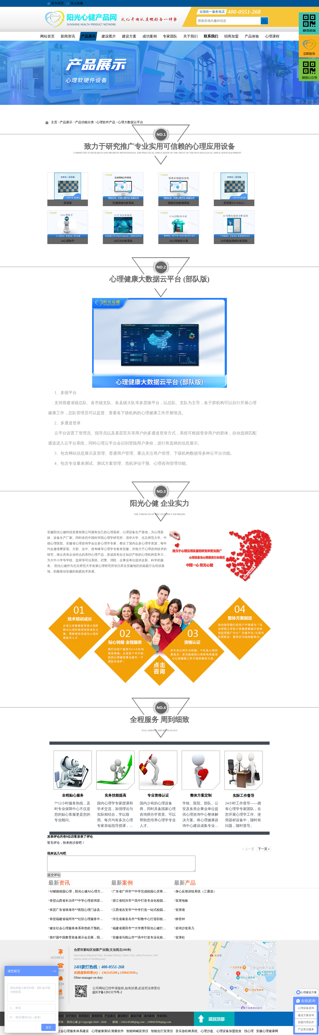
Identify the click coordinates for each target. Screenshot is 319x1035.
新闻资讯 (68, 36)
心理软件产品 (105, 122)
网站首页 (47, 36)
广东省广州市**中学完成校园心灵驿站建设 (141, 891)
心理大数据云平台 (130, 122)
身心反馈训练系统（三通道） (195, 891)
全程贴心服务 (73, 795)
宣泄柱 (180, 937)
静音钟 (180, 919)
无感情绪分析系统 (123, 203)
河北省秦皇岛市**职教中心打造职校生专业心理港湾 (141, 919)
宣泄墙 (68, 203)
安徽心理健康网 (267, 1031)
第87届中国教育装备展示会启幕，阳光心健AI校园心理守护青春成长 (78, 937)
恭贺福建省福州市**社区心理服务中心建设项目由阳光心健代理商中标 (78, 919)
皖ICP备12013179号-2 (107, 992)
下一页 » (264, 849)
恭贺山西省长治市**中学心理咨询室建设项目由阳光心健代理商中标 (78, 900)
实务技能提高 (115, 795)
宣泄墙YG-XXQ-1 (234, 203)
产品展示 (88, 36)
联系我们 (211, 36)
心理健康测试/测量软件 (107, 1031)
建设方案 (129, 36)
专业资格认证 (158, 795)
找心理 (249, 1031)
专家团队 (170, 36)
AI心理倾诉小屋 (178, 240)
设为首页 (57, 3)
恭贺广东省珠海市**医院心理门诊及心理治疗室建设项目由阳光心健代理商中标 (78, 910)
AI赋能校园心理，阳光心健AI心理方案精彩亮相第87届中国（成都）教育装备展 (78, 891)
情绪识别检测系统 (178, 203)
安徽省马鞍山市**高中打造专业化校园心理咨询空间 (141, 937)
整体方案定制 (201, 795)
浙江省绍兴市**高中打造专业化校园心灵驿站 (141, 900)
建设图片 (109, 36)
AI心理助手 (68, 240)
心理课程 (272, 36)
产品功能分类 (84, 122)
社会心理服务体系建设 (73, 1031)
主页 (54, 122)
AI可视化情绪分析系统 (234, 240)
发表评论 (53, 836)
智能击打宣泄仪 (162, 1031)
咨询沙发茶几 (184, 928)
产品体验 (252, 36)
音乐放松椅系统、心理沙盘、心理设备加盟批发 (208, 1031)
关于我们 (190, 36)
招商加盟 (231, 36)
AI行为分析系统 (123, 240)
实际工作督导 (243, 795)
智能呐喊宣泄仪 (137, 1031)
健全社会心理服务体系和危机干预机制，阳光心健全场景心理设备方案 (78, 928)
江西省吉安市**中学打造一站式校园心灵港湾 (141, 910)
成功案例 (149, 36)
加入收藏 (77, 3)
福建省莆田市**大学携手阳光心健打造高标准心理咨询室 (141, 928)
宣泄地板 (181, 900)
